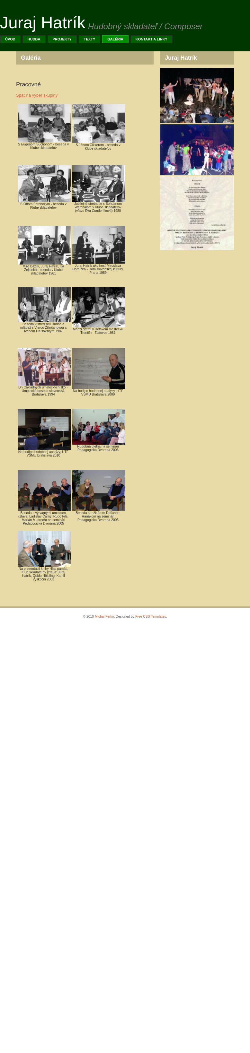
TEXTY (89, 39)
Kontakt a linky (151, 39)
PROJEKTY (62, 39)
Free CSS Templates (150, 616)
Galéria (115, 39)
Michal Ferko (104, 616)
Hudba (34, 39)
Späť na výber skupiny (37, 95)
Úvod (10, 39)
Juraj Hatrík (42, 22)
